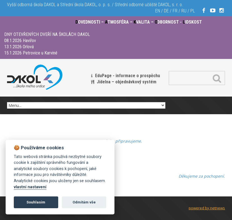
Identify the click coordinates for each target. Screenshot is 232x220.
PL (192, 10)
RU (183, 10)
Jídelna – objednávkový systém (126, 81)
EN (157, 10)
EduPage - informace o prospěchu (127, 75)
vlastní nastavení (30, 187)
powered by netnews (207, 207)
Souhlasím (35, 202)
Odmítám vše (84, 202)
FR (175, 10)
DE (166, 10)
